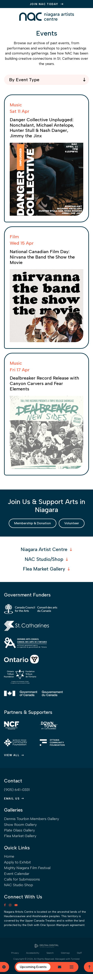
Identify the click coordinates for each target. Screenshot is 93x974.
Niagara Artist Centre (44, 549)
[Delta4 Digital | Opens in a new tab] (46, 946)
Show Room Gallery (20, 824)
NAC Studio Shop (18, 885)
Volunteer (71, 523)
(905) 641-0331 (17, 789)
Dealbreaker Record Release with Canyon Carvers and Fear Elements (44, 383)
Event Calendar (16, 873)
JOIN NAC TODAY (44, 4)
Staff (79, 952)
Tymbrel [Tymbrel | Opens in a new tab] (75, 959)
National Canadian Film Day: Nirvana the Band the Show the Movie (42, 257)
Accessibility (32, 952)
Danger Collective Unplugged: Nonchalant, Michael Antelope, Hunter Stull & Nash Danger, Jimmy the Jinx (42, 128)
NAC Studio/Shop (44, 559)
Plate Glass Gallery (19, 830)
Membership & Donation (32, 523)
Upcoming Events (33, 967)
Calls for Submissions (22, 879)
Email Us (12, 798)
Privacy (15, 952)
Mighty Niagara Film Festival (27, 868)
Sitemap (65, 952)
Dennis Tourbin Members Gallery (31, 819)
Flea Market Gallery (44, 569)
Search (50, 952)
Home (9, 856)
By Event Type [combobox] (24, 79)
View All (12, 755)
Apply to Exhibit (17, 862)
